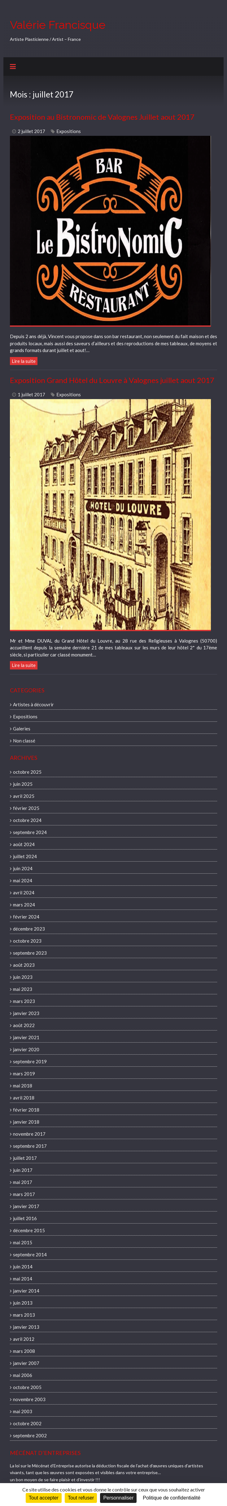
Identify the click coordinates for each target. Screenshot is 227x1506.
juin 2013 (23, 1303)
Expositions (68, 131)
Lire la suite (24, 361)
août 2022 (24, 1025)
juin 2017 (23, 1170)
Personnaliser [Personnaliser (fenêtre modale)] (118, 1497)
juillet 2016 (25, 1218)
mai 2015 (22, 1242)
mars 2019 (24, 1073)
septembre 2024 (30, 832)
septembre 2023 (30, 953)
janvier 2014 (26, 1290)
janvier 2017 (26, 1206)
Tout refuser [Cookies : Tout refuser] (81, 1497)
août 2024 (24, 844)
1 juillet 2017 (31, 394)
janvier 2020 (26, 1049)
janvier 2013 (26, 1327)
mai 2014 (22, 1278)
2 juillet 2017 (31, 131)
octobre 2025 (27, 772)
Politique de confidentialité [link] (171, 1497)
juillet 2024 (25, 856)
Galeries (21, 728)
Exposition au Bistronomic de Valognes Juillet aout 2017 (102, 116)
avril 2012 (23, 1339)
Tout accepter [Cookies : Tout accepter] (44, 1497)
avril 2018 (23, 1097)
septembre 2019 (30, 1061)
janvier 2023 (26, 1013)
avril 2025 (23, 796)
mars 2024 (24, 904)
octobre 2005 (27, 1387)
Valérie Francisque (58, 24)
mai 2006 (22, 1375)
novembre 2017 (29, 1134)
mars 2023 (24, 1001)
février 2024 (26, 916)
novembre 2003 (29, 1399)
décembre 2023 (29, 929)
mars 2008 (24, 1351)
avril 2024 (23, 892)
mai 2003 (22, 1411)
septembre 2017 (30, 1146)
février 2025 (26, 808)
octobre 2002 (27, 1423)
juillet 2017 (25, 1158)
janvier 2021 (26, 1037)
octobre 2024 (27, 820)
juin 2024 (23, 868)
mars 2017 (24, 1194)
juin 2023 (23, 977)
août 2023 (24, 965)
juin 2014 (23, 1266)
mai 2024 (22, 880)
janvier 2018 (26, 1122)
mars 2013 (24, 1315)
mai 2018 (22, 1085)
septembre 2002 (30, 1435)
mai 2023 (22, 989)
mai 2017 (22, 1182)
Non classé (24, 740)
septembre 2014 (30, 1254)
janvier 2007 (26, 1363)
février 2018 (26, 1109)
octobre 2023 (27, 941)
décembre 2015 (29, 1230)
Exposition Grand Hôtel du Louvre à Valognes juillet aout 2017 (112, 380)
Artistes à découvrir (33, 704)
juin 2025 (23, 784)
